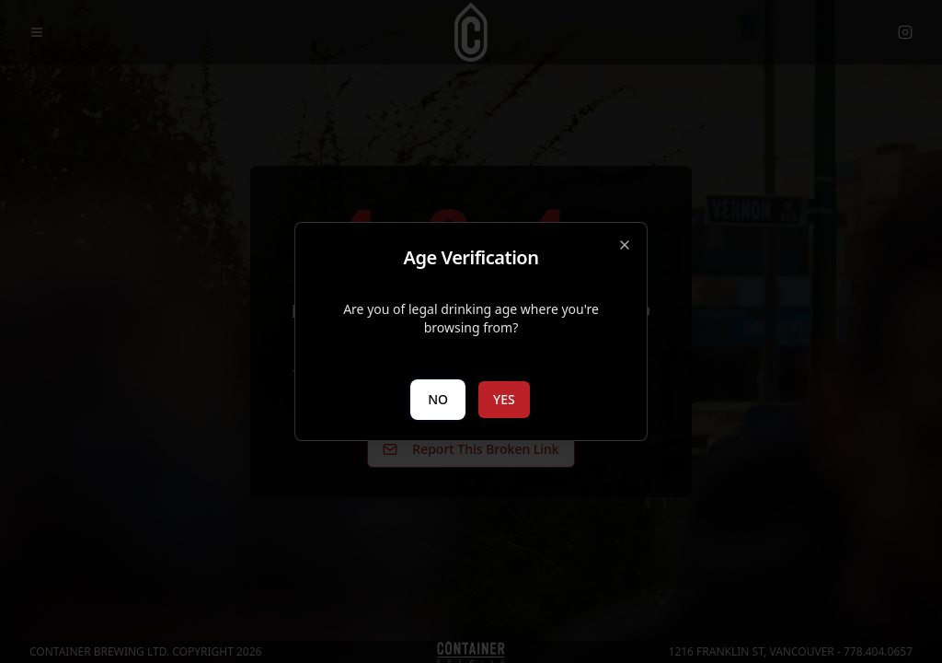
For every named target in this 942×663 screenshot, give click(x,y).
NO (438, 399)
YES (504, 399)
